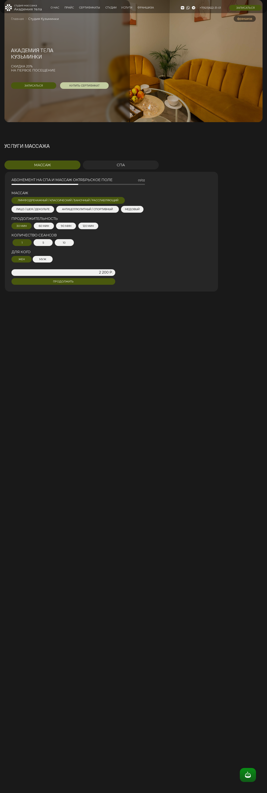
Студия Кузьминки (43, 19)
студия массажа (25, 5)
